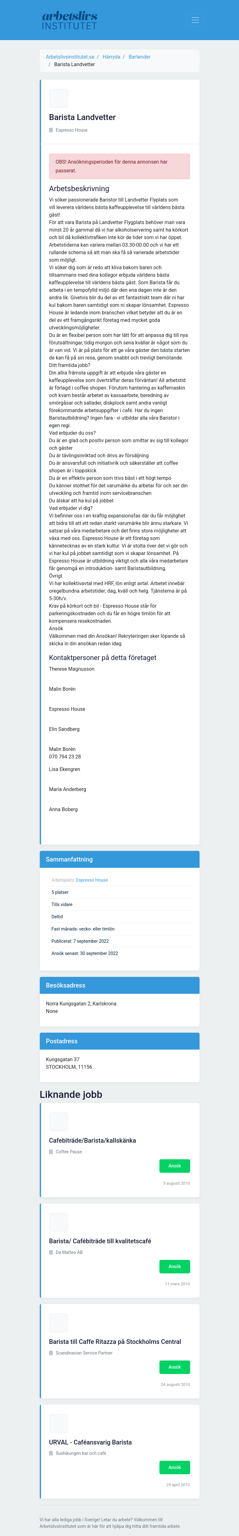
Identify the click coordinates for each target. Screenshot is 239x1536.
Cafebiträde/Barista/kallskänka (92, 1140)
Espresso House (92, 880)
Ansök (175, 1165)
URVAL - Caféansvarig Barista (90, 1442)
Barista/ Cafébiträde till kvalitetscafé (100, 1241)
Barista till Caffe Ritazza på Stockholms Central (115, 1341)
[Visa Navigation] (195, 20)
